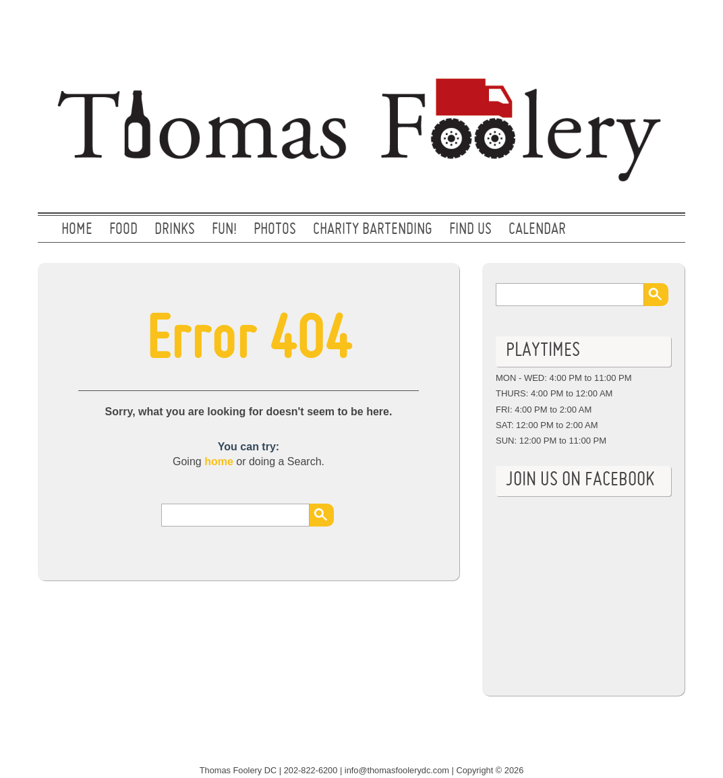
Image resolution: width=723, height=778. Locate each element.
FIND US (470, 229)
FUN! (224, 229)
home (218, 461)
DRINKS (174, 229)
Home (76, 229)
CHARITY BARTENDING (372, 229)
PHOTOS (275, 229)
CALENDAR (537, 229)
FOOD (123, 229)
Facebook (660, 23)
